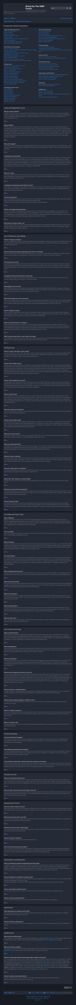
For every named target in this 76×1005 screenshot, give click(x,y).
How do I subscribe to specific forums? (48, 77)
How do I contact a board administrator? (48, 97)
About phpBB (49, 940)
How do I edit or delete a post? (11, 67)
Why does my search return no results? (48, 64)
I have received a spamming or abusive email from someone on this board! (55, 50)
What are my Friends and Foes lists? (47, 56)
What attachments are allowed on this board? (50, 84)
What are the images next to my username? (14, 56)
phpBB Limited (48, 938)
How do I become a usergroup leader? (48, 37)
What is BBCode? (8, 89)
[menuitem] (14, 18)
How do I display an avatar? (11, 57)
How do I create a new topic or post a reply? (14, 65)
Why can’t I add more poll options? (12, 71)
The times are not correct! (10, 51)
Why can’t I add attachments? (11, 76)
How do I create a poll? (9, 70)
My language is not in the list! (11, 54)
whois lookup (46, 960)
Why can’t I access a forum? (11, 74)
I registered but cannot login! (11, 35)
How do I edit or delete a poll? (11, 73)
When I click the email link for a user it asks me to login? (17, 60)
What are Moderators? (44, 32)
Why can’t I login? (8, 37)
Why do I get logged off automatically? (13, 41)
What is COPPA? (8, 32)
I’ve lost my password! (9, 40)
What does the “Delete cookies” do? (12, 43)
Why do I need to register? (10, 31)
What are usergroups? (44, 34)
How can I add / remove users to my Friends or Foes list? (52, 58)
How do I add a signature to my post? (13, 68)
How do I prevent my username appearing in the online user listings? (20, 49)
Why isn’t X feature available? (46, 92)
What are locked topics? (10, 99)
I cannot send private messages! (46, 47)
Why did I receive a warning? (11, 77)
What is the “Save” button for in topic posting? (15, 80)
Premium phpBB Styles (43, 998)
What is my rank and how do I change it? (14, 59)
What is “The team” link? (44, 41)
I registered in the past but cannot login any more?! (16, 38)
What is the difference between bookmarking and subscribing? (54, 74)
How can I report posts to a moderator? (13, 79)
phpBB (32, 291)
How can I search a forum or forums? (48, 63)
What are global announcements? (12, 95)
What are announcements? (10, 96)
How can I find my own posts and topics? (48, 69)
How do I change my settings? (11, 48)
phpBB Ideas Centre (9, 950)
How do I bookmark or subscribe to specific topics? (51, 76)
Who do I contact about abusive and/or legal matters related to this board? (55, 94)
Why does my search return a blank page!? (49, 66)
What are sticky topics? (9, 98)
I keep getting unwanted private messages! (49, 48)
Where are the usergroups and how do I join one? (51, 35)
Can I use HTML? (8, 90)
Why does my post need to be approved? (14, 82)
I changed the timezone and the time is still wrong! (16, 53)
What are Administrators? (45, 31)
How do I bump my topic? (10, 83)
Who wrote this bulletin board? (46, 91)
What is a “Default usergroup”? (46, 40)
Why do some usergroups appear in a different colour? (52, 38)
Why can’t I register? (9, 34)
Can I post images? (9, 93)
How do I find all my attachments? (47, 85)
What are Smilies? (8, 92)
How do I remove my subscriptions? (47, 79)
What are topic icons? (9, 101)
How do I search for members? (46, 67)
